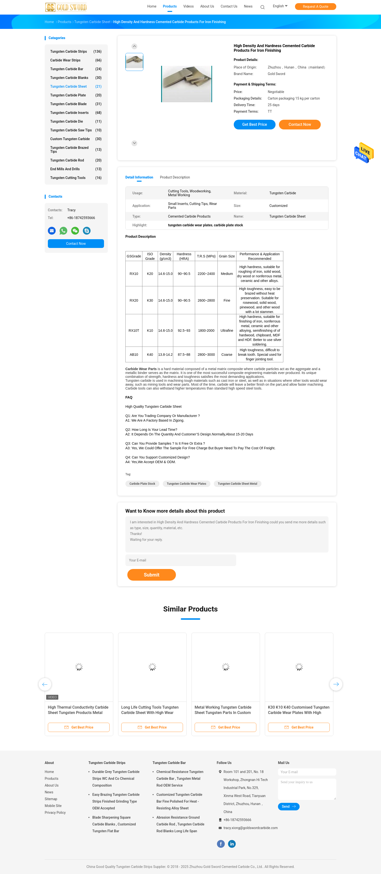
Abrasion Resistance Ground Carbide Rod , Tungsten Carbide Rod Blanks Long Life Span (180, 824)
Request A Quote (315, 6)
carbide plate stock (142, 483)
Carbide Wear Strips (76, 60)
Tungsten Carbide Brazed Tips (76, 149)
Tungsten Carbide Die (76, 121)
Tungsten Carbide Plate (76, 95)
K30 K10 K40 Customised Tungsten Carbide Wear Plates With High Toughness (298, 712)
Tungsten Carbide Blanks (76, 77)
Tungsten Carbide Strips (76, 51)
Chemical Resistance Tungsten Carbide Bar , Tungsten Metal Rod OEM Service (179, 778)
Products (51, 779)
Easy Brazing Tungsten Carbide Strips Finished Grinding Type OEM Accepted (115, 801)
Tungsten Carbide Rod (76, 160)
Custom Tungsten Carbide (76, 138)
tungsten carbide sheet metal (237, 483)
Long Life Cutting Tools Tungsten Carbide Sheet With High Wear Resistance (150, 712)
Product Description (175, 177)
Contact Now (76, 244)
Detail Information (139, 177)
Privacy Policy (55, 813)
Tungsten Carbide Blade (76, 104)
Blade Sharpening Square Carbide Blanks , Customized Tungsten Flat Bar (114, 824)
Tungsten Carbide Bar (76, 69)
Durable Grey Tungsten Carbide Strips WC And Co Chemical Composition (115, 778)
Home (49, 772)
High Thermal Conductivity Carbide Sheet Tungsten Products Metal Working (78, 712)
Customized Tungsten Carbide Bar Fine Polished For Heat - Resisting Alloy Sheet (179, 801)
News (49, 792)
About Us (52, 785)
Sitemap (51, 799)
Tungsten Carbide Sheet (76, 86)
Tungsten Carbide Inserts (76, 112)
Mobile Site (53, 806)
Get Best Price (254, 124)
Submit (151, 575)
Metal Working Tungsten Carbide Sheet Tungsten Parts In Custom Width (223, 712)
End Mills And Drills (76, 169)
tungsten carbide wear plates (186, 483)
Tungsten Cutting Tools (76, 177)
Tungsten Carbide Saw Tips (76, 130)
